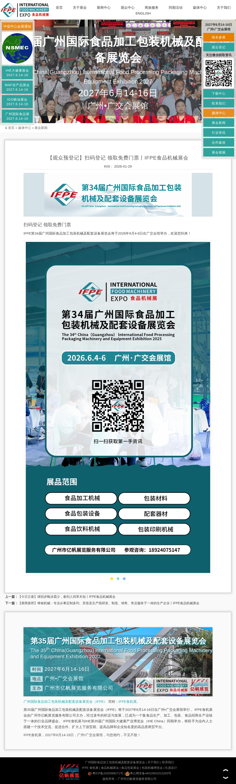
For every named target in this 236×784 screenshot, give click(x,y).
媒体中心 (200, 7)
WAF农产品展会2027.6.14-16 (17, 87)
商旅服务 (152, 7)
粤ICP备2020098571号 (105, 773)
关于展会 (80, 7)
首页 (59, 7)
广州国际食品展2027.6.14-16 (17, 116)
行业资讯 (219, 132)
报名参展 (219, 37)
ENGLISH (143, 13)
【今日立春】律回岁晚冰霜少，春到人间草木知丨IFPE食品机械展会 (66, 596)
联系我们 (168, 762)
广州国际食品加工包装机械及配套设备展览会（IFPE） (65, 701)
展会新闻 (41, 128)
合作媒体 (219, 142)
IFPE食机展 (128, 701)
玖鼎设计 (171, 767)
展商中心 (104, 7)
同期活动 (176, 7)
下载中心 (219, 93)
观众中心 (128, 7)
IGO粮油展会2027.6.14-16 (17, 102)
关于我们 (224, 7)
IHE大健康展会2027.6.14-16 (17, 73)
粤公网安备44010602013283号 (148, 773)
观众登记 (219, 47)
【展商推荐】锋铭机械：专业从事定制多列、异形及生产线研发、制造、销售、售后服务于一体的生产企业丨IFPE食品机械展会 (108, 603)
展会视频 (219, 152)
